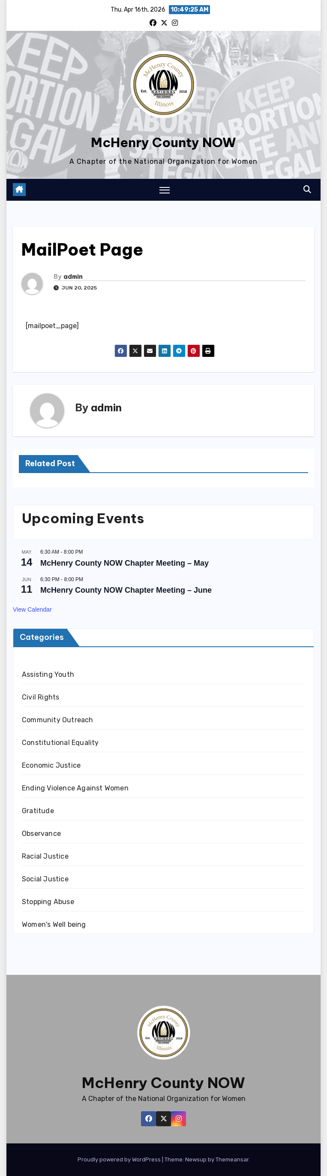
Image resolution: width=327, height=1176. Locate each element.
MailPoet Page (82, 249)
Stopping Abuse (48, 902)
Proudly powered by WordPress (120, 1159)
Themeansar (232, 1159)
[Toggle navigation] (164, 190)
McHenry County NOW (163, 142)
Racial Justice (45, 856)
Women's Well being (54, 924)
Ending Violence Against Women (75, 788)
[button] (307, 189)
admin (73, 276)
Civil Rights (40, 697)
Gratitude (38, 811)
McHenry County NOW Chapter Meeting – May (124, 563)
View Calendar (32, 609)
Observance (41, 833)
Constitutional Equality (60, 743)
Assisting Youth (48, 674)
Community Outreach (57, 720)
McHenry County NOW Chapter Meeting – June (126, 590)
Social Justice (45, 879)
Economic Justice (51, 765)
